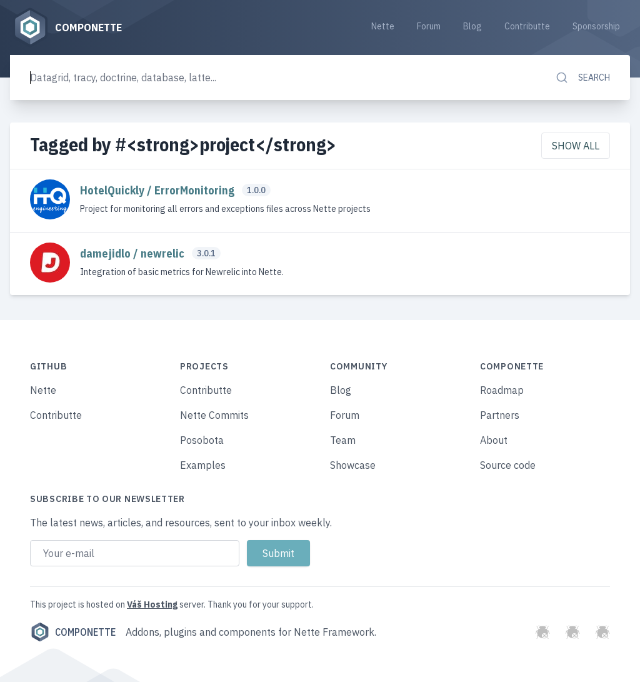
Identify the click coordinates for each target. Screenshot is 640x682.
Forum (429, 26)
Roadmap (502, 390)
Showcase (353, 465)
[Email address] (134, 553)
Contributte (527, 26)
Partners (499, 415)
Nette (382, 26)
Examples (203, 465)
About (494, 440)
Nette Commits (214, 415)
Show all (575, 145)
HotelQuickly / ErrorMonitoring (158, 190)
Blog (472, 26)
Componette (73, 632)
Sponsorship (596, 26)
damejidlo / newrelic (133, 253)
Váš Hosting (152, 604)
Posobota (202, 440)
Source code (508, 465)
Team (343, 440)
